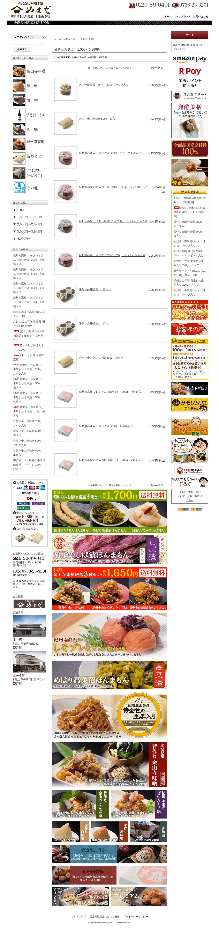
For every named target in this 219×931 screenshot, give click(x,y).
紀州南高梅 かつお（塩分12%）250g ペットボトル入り (113, 221)
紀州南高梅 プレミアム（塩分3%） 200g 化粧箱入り (111, 391)
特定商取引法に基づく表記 (104, 916)
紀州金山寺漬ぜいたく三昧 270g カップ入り (190, 243)
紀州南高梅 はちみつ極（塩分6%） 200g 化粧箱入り (111, 460)
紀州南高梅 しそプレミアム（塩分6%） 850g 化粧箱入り (29, 288)
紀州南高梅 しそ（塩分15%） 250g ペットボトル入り (112, 255)
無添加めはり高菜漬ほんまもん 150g (29, 314)
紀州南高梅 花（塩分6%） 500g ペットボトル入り (189, 253)
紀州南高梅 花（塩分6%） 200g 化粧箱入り (106, 425)
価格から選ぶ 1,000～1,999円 (79, 39)
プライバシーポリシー (135, 916)
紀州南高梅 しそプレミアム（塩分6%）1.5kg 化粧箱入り (29, 302)
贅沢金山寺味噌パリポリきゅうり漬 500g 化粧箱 (28, 397)
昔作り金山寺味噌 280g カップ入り (28, 423)
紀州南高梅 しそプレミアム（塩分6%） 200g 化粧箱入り (29, 260)
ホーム (57, 39)
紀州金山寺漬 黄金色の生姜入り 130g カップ (189, 282)
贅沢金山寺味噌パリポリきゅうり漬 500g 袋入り (28, 383)
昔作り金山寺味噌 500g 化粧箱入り (28, 443)
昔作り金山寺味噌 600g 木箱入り (28, 452)
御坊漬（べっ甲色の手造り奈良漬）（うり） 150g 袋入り (29, 464)
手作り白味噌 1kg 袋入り (95, 289)
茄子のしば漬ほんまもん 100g (28, 347)
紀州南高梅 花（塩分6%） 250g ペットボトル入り (110, 152)
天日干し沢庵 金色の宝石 (28, 357)
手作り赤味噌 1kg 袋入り (95, 323)
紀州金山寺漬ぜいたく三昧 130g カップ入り (190, 292)
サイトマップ (78, 916)
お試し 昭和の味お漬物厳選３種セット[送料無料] (29, 336)
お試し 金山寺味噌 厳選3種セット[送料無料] (29, 323)
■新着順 (103, 57)
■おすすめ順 (79, 57)
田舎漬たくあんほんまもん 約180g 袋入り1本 (190, 273)
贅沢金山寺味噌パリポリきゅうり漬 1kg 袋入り (29, 411)
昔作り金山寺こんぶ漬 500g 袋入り (101, 357)
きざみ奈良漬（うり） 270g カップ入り (104, 84)
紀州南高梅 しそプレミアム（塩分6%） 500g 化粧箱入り (29, 274)
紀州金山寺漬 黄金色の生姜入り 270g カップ (189, 263)
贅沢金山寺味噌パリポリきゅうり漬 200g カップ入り (28, 369)
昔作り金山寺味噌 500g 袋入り (28, 433)
